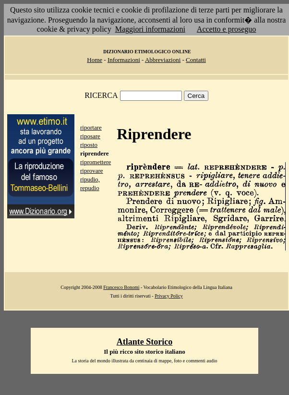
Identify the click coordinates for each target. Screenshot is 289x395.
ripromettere (95, 162)
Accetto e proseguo (226, 29)
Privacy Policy (169, 296)
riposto (88, 144)
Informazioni (124, 59)
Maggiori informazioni (150, 29)
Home (94, 59)
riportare (91, 127)
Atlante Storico (144, 342)
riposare (90, 136)
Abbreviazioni (163, 59)
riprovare (91, 170)
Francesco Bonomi (121, 287)
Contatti (196, 59)
